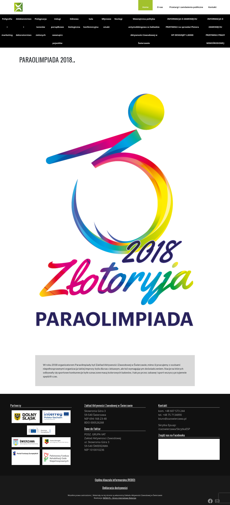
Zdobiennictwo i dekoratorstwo (23, 26)
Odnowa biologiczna (74, 22)
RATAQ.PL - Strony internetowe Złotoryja (119, 498)
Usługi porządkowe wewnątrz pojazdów (57, 31)
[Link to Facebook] (210, 501)
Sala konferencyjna (90, 22)
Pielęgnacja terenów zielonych (41, 26)
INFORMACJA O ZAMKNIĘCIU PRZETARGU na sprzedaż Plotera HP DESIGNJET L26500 (182, 26)
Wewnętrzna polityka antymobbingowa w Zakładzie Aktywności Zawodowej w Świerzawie (143, 31)
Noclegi (118, 18)
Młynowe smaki (106, 22)
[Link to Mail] (217, 501)
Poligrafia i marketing (7, 26)
